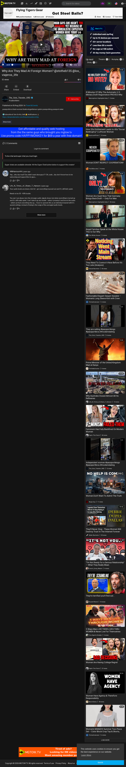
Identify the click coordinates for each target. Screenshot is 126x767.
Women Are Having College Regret (102, 662)
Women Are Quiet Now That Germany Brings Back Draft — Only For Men (103, 197)
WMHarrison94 (16, 171)
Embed (16, 88)
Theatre (102, 59)
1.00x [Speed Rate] (58, 65)
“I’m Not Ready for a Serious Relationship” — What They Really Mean (105, 563)
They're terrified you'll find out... (100, 595)
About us (71, 763)
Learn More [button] (86, 755)
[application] (41, 44)
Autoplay (115, 59)
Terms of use (49, 763)
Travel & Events (32, 105)
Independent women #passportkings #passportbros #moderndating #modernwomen (103, 465)
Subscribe (73, 99)
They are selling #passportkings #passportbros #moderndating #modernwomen (100, 331)
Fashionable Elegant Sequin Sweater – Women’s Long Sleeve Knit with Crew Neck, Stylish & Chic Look (103, 298)
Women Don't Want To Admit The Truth (104, 496)
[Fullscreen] (79, 65)
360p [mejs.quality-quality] (75, 65)
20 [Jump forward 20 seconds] (66, 64)
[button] (116, 3)
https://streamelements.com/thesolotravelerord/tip (20, 117)
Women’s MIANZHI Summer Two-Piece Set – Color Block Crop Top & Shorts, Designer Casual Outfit (104, 731)
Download (28, 88)
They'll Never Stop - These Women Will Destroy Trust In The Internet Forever (103, 530)
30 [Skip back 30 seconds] (62, 64)
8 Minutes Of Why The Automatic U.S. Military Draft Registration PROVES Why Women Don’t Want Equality (104, 94)
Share (6, 88)
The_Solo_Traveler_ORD (21, 98)
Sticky (89, 62)
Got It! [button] (100, 763)
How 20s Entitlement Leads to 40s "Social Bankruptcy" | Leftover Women (105, 130)
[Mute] (71, 65)
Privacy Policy (61, 763)
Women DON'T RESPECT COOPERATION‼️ (105, 162)
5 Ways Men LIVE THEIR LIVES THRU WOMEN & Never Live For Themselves (103, 630)
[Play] (3, 65)
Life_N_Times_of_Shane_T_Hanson (25, 186)
